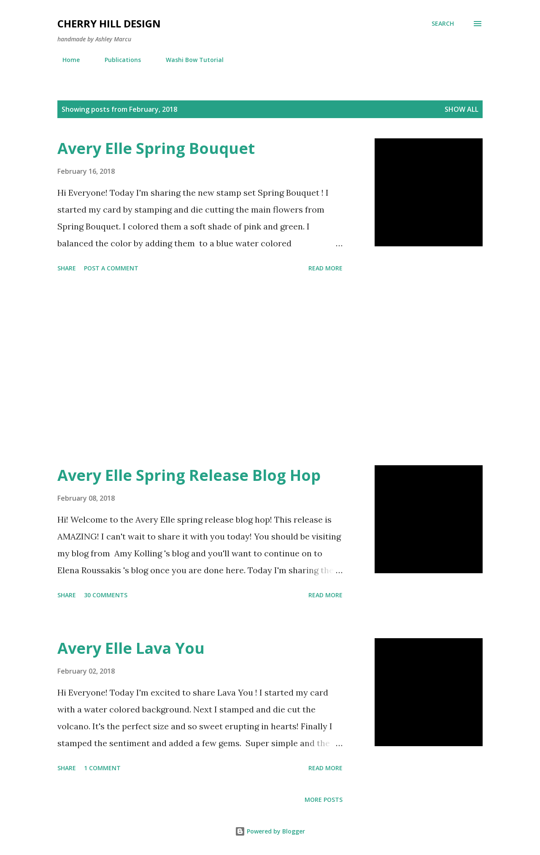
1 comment (102, 768)
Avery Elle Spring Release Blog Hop (189, 475)
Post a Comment (111, 268)
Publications (118, 60)
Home (66, 60)
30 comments (105, 595)
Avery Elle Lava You (131, 648)
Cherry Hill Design (109, 23)
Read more (325, 268)
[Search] (443, 24)
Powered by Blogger (270, 831)
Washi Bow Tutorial (190, 60)
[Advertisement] (200, 370)
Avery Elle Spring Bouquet (156, 148)
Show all (461, 109)
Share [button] (66, 268)
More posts (324, 800)
